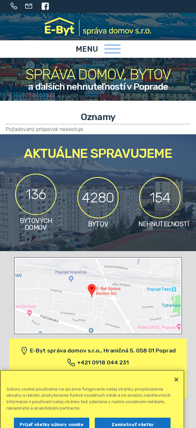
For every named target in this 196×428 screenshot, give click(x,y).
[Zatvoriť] (176, 386)
